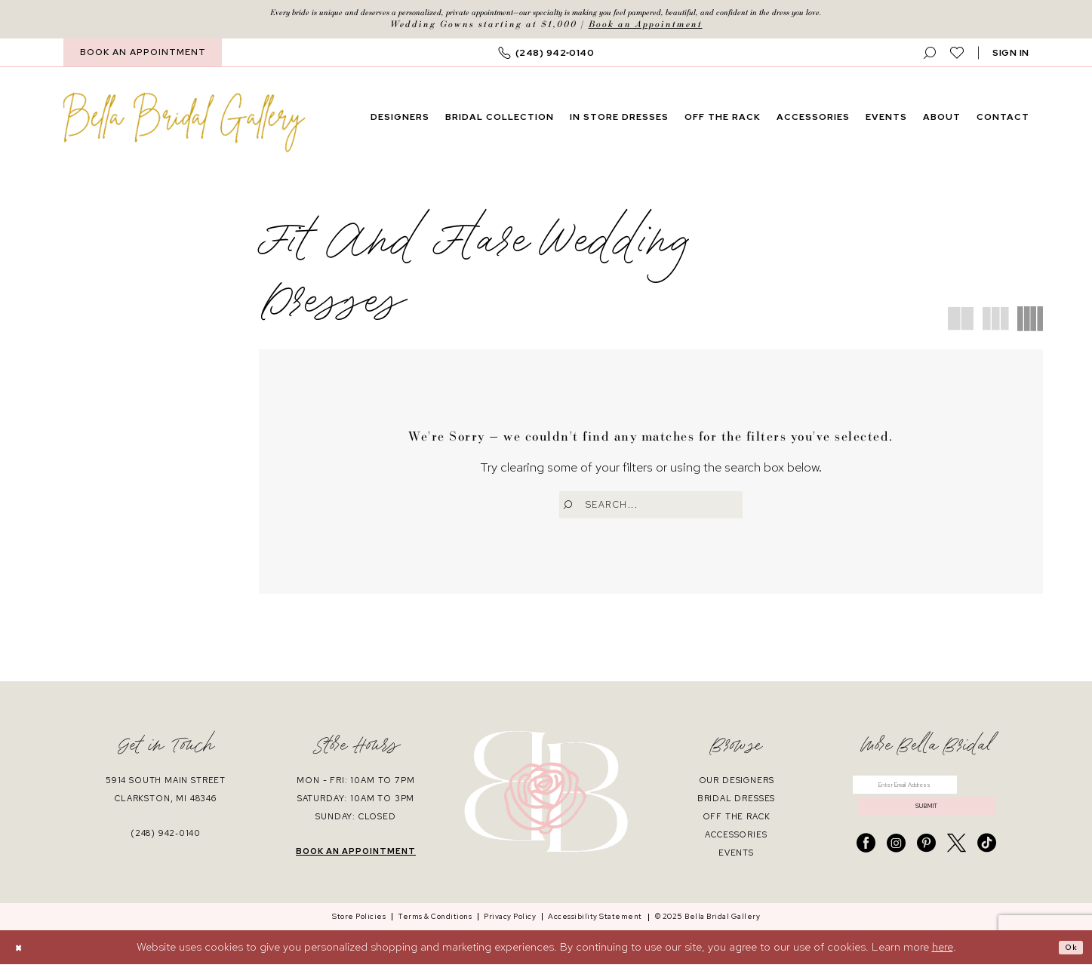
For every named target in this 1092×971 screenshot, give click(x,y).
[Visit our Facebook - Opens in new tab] (866, 865)
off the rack (737, 822)
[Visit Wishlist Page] (957, 56)
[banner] (184, 126)
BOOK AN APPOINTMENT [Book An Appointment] (143, 57)
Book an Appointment (646, 28)
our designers (736, 786)
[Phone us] (546, 57)
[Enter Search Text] (651, 508)
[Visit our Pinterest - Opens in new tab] (926, 865)
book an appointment (356, 857)
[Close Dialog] (22, 954)
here (942, 953)
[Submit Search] (572, 508)
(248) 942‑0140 (166, 839)
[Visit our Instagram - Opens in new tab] (896, 865)
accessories (736, 840)
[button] (1011, 57)
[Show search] (930, 57)
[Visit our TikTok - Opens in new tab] (986, 865)
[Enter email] (926, 794)
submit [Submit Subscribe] (927, 824)
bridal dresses (736, 804)
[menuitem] (142, 57)
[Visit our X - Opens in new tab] (956, 865)
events (736, 858)
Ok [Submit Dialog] (1068, 953)
